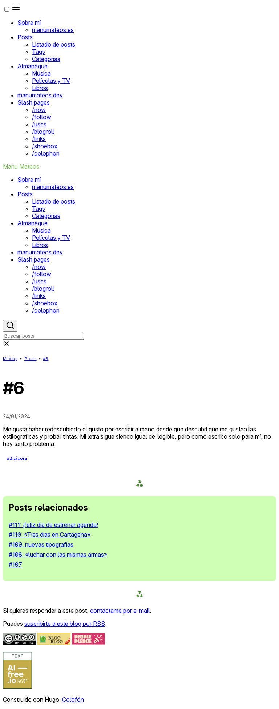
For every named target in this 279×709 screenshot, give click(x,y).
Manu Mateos (21, 166)
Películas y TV (51, 80)
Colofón (73, 699)
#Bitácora (17, 457)
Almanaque (32, 66)
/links (39, 138)
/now (39, 109)
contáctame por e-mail (120, 610)
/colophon (46, 153)
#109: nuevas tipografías (41, 544)
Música (41, 73)
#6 (45, 358)
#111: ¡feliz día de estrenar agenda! (53, 524)
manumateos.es (53, 29)
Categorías (46, 59)
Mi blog (10, 358)
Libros (40, 88)
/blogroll (43, 131)
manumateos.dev (40, 95)
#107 (15, 564)
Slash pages (33, 102)
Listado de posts (53, 44)
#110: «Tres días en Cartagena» (49, 534)
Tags (38, 51)
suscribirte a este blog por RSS (64, 623)
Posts (25, 37)
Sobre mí (29, 22)
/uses (39, 124)
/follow (41, 117)
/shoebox (44, 146)
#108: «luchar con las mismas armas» (58, 554)
